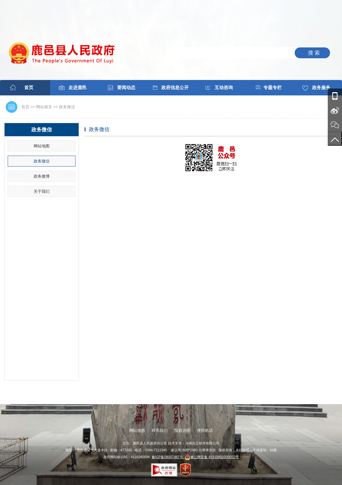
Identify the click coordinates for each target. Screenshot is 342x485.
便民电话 (205, 430)
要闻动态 (126, 87)
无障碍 (194, 6)
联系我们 (160, 430)
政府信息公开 (175, 87)
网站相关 (44, 107)
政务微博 (42, 176)
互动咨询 (224, 87)
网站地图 (166, 6)
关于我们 (42, 191)
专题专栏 (272, 87)
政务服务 (321, 87)
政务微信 (67, 107)
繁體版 (138, 6)
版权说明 (182, 430)
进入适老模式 (225, 6)
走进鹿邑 (77, 87)
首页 (28, 87)
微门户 (112, 6)
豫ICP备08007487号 (168, 457)
